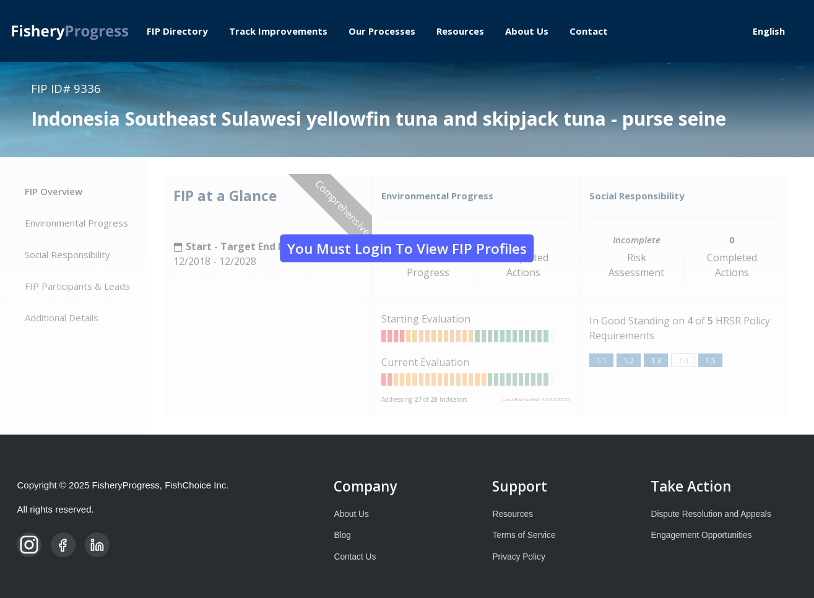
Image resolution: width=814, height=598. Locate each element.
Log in (710, 31)
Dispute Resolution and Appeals (711, 514)
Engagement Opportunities (701, 535)
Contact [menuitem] (588, 31)
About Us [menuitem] (526, 31)
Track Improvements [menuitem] (278, 31)
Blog (342, 535)
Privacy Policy (518, 556)
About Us (351, 514)
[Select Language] (773, 31)
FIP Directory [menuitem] (177, 31)
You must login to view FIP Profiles (406, 248)
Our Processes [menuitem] (382, 31)
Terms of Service (523, 535)
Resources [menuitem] (460, 31)
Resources (512, 514)
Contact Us (355, 556)
